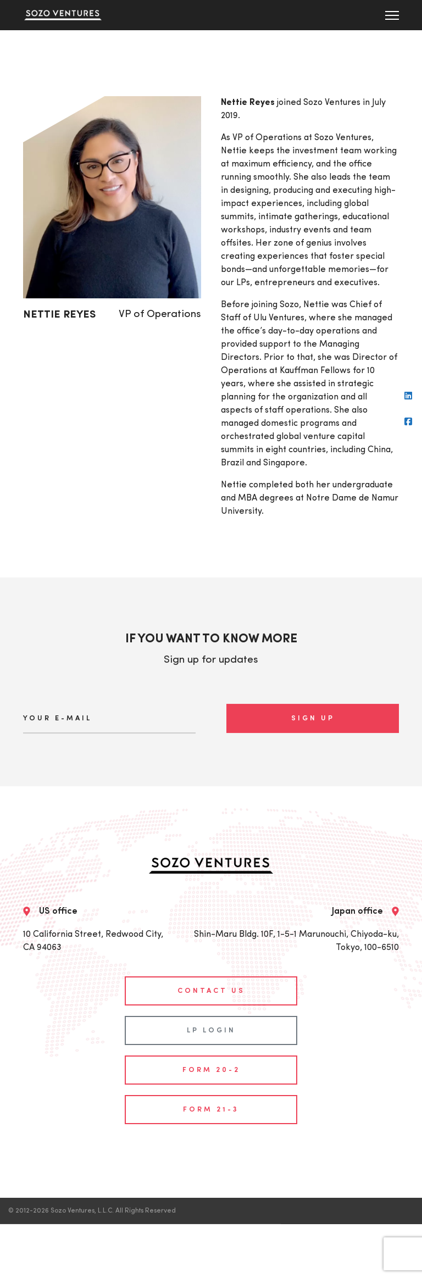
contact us (211, 980)
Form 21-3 (211, 1099)
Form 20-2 (211, 1059)
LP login (211, 1020)
